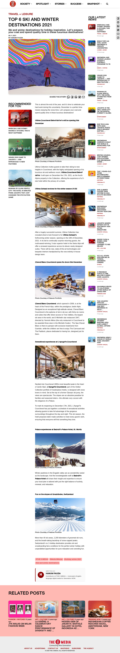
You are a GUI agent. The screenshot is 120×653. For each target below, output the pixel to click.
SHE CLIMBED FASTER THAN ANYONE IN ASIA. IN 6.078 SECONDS (104, 192)
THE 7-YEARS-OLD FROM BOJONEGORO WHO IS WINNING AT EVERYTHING (104, 175)
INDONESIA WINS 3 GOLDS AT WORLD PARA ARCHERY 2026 (104, 340)
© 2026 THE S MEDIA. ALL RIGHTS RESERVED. (60, 650)
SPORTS (99, 264)
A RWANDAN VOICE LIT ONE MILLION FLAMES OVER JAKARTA (103, 274)
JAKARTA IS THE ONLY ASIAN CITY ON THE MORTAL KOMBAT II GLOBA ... (104, 111)
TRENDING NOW (101, 293)
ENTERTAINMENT (101, 117)
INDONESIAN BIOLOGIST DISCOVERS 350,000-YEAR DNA (104, 209)
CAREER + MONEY (102, 50)
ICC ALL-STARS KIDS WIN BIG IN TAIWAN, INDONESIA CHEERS (103, 259)
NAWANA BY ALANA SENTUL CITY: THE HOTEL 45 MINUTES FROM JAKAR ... (104, 95)
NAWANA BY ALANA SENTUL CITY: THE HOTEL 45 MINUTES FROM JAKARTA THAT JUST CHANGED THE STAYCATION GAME (19, 193)
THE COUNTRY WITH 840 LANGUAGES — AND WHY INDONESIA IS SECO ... (103, 305)
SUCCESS (77, 4)
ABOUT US (28, 648)
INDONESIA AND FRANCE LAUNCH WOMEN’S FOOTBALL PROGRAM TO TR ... (103, 62)
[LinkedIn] (76, 97)
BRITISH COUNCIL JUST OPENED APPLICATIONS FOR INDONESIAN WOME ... (104, 158)
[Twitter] (80, 97)
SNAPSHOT (95, 4)
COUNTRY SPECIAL (102, 232)
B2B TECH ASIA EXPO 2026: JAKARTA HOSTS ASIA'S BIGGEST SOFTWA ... (103, 128)
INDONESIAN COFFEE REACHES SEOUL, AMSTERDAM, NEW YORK (99, 625)
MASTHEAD (65, 648)
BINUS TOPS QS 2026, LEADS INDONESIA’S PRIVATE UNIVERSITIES (103, 44)
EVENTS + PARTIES (102, 68)
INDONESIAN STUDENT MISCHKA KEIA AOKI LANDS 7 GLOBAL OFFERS (103, 322)
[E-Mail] (83, 97)
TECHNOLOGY (101, 84)
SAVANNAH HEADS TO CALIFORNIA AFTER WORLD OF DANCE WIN (104, 289)
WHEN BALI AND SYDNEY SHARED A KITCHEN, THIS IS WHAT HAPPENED (19, 131)
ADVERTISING (40, 648)
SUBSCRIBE (76, 648)
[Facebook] (72, 97)
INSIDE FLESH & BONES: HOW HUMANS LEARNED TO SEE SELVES (103, 243)
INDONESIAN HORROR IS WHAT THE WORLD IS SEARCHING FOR (104, 143)
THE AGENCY (88, 648)
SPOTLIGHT (44, 4)
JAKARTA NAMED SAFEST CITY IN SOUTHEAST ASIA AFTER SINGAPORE (103, 226)
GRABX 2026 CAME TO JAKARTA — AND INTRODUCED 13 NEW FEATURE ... (103, 79)
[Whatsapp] (69, 97)
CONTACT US (53, 648)
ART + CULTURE (101, 248)
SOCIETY (26, 4)
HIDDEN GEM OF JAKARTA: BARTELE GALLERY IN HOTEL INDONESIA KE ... (72, 625)
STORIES (61, 4)
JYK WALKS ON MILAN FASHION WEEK (19, 625)
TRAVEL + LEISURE (102, 33)
